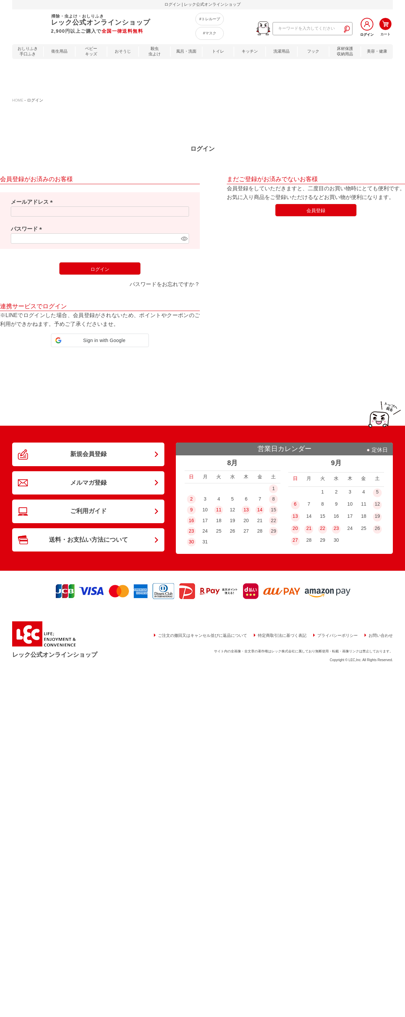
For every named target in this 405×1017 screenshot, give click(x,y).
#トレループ (209, 19)
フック (313, 51)
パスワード (28, 229)
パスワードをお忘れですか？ (165, 284)
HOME (17, 100)
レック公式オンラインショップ (54, 654)
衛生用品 (59, 51)
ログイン (367, 34)
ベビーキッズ (91, 51)
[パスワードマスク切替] (184, 239)
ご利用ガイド (88, 510)
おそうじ (123, 51)
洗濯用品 (281, 51)
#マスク (209, 33)
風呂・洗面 (186, 51)
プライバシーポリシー (337, 635)
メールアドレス (33, 202)
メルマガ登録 (88, 482)
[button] (100, 340)
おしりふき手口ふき (28, 51)
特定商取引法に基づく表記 (282, 635)
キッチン (250, 51)
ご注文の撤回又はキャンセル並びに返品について (202, 635)
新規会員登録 (88, 454)
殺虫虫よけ (154, 51)
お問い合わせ (381, 635)
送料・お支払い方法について (88, 538)
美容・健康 (377, 51)
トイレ (218, 51)
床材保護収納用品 (345, 51)
